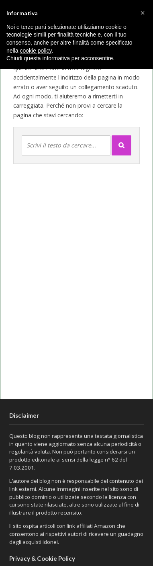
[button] (142, 12)
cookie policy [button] (35, 50)
